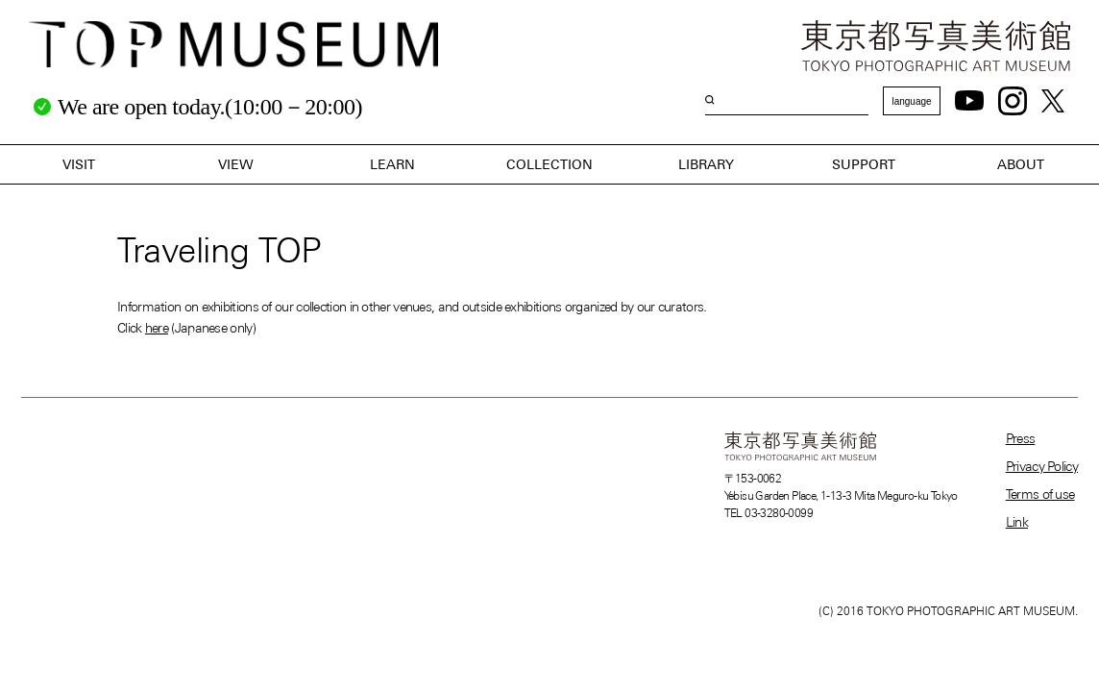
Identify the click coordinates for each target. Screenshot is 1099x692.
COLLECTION (549, 164)
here (156, 327)
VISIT (78, 164)
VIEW (236, 164)
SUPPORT (863, 164)
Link (1017, 522)
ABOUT (1020, 164)
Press (1021, 438)
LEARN (392, 164)
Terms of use (1040, 494)
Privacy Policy (1042, 466)
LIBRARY (706, 164)
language (911, 101)
